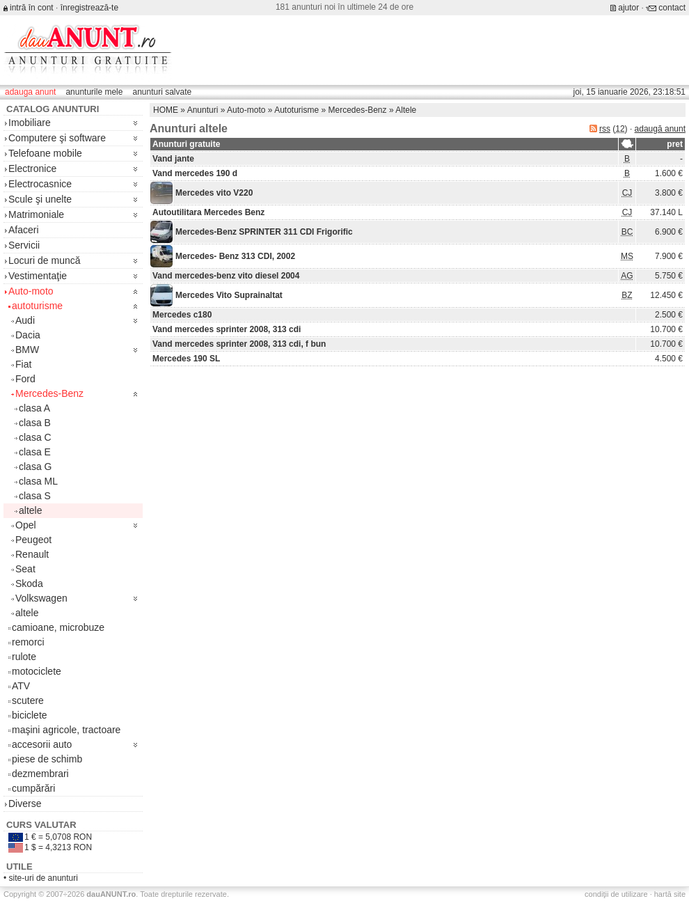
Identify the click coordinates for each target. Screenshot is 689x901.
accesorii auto (42, 744)
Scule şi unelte (40, 199)
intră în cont (32, 8)
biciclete (29, 715)
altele (30, 510)
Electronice (32, 168)
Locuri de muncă (44, 260)
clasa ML (38, 481)
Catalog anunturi (52, 109)
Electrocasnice (40, 183)
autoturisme (37, 305)
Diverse (24, 803)
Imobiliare (29, 122)
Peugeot (33, 539)
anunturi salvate (161, 92)
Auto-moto (31, 291)
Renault (32, 554)
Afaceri (23, 229)
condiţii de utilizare (616, 894)
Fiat (23, 364)
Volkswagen (41, 598)
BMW (27, 349)
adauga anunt (30, 92)
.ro (111, 894)
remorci (28, 642)
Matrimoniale (36, 214)
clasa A (34, 408)
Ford (25, 378)
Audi (25, 320)
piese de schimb (47, 759)
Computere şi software (57, 137)
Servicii (24, 245)
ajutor (628, 8)
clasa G (35, 466)
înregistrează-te (89, 8)
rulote (24, 656)
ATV (21, 685)
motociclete (36, 671)
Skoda (29, 583)
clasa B (35, 422)
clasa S (35, 495)
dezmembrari (40, 773)
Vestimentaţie (37, 275)
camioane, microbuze (58, 627)
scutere (28, 700)
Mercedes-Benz (49, 393)
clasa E (35, 451)
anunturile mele (93, 92)
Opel (25, 525)
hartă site (670, 894)
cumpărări (33, 788)
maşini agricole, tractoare (66, 729)
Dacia (27, 334)
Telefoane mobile (45, 153)
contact (672, 8)
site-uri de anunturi (43, 878)
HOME (165, 110)
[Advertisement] (406, 116)
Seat (25, 568)
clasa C (35, 437)
